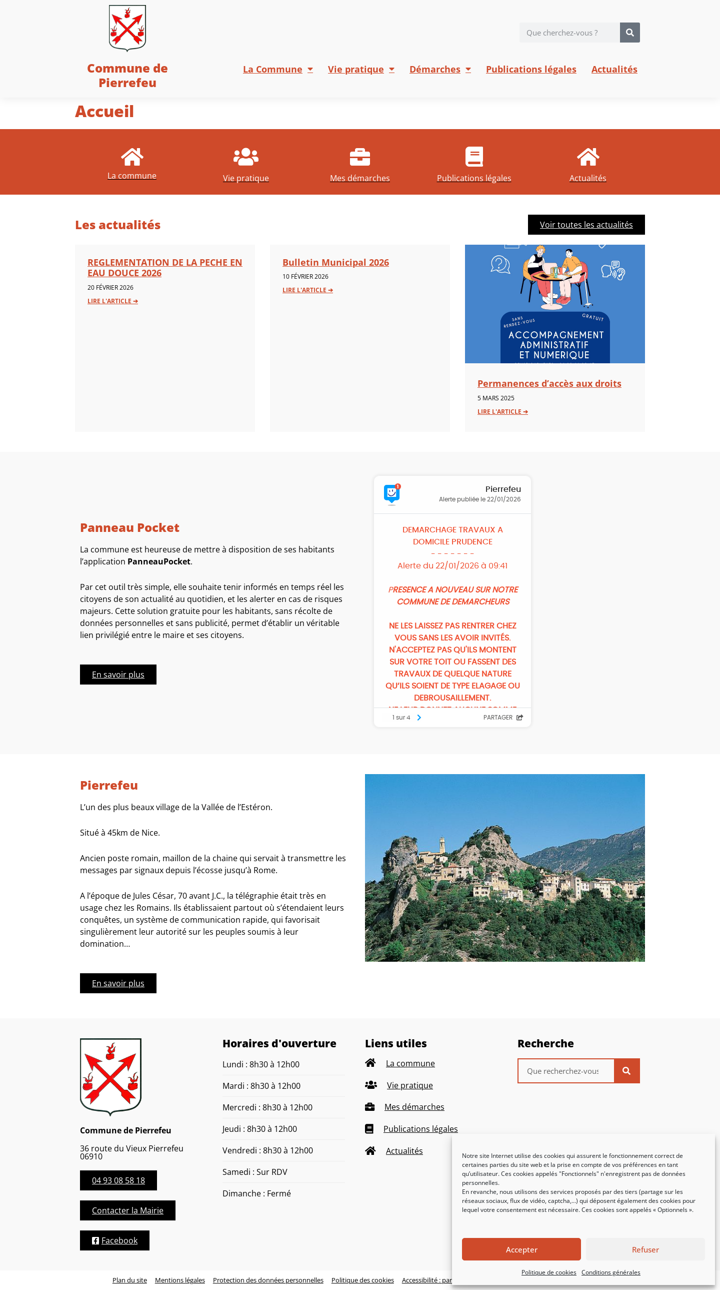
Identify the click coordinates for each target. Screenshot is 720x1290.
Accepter (522, 1249)
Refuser (645, 1249)
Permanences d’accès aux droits (550, 383)
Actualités (615, 69)
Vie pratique (361, 69)
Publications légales (531, 69)
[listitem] (132, 162)
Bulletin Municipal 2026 (335, 262)
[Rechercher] (630, 33)
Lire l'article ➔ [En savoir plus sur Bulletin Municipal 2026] (307, 290)
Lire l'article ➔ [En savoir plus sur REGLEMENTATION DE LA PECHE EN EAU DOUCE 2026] (113, 301)
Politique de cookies (549, 1272)
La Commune (278, 69)
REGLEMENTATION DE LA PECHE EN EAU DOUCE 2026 (165, 267)
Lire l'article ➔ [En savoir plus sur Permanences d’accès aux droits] (503, 411)
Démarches (440, 69)
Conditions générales (611, 1272)
